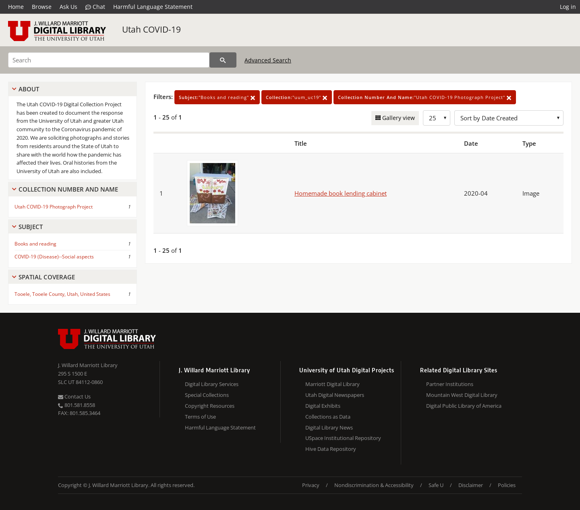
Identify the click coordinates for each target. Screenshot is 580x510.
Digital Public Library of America (463, 405)
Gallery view (398, 118)
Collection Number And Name (68, 189)
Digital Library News (329, 427)
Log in (568, 6)
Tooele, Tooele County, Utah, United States (62, 294)
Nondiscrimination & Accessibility (374, 485)
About (29, 89)
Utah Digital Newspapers (334, 395)
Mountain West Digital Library (461, 395)
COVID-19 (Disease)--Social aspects (54, 256)
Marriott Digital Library (332, 384)
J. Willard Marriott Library (88, 365)
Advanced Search (267, 60)
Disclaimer (470, 485)
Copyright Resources (209, 405)
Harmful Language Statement (153, 6)
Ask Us (68, 6)
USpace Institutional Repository (343, 438)
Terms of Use (200, 416)
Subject (31, 227)
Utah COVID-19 (151, 29)
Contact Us (74, 396)
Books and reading (35, 243)
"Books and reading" (217, 97)
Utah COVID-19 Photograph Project (53, 206)
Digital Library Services (211, 384)
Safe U (436, 485)
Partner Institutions (449, 384)
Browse (42, 6)
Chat (95, 7)
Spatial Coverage (47, 277)
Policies (507, 485)
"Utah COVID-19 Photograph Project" (425, 97)
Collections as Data (327, 416)
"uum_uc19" (296, 97)
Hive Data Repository (330, 448)
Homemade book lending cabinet (340, 193)
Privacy (310, 485)
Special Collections (207, 395)
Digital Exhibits (322, 405)
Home (16, 6)
